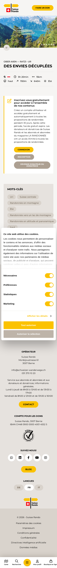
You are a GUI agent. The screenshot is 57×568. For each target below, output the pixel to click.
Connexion (24, 149)
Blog (28, 469)
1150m (22, 81)
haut (8, 81)
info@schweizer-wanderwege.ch (28, 370)
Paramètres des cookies (28, 523)
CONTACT (28, 404)
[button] (28, 32)
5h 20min (21, 77)
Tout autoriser (28, 325)
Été (48, 81)
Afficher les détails (37, 316)
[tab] (39, 44)
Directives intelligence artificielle (28, 542)
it (39, 487)
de (18, 487)
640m (35, 81)
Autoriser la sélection (28, 334)
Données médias (28, 547)
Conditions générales (28, 533)
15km (37, 77)
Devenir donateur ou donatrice (32, 165)
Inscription (24, 157)
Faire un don (43, 8)
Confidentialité (28, 537)
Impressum (28, 528)
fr (29, 487)
